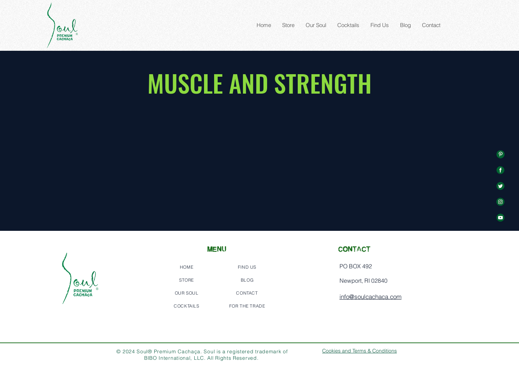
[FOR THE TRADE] (247, 305)
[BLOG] (247, 279)
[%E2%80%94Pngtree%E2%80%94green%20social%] (500, 154)
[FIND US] (247, 266)
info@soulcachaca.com (371, 296)
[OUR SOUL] (186, 292)
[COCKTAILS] (186, 305)
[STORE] (186, 279)
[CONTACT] (247, 292)
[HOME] (186, 266)
